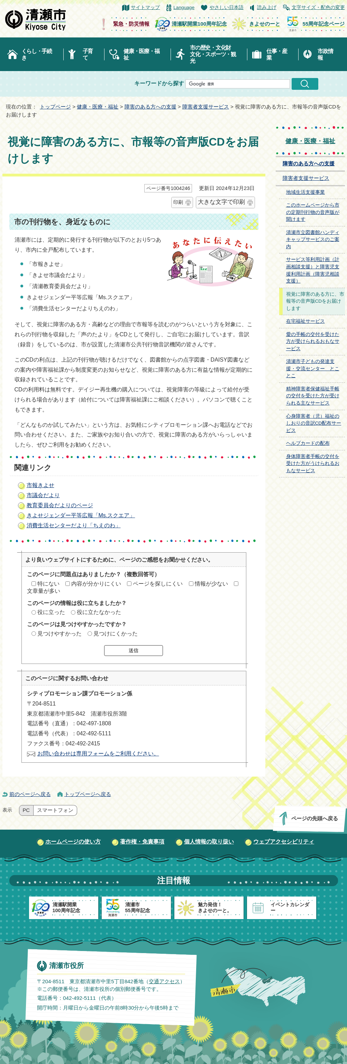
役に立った (51, 612)
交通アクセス (164, 981)
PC (26, 810)
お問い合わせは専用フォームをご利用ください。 (98, 753)
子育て (88, 54)
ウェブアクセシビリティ (283, 842)
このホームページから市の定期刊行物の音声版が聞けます (312, 212)
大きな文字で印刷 (221, 202)
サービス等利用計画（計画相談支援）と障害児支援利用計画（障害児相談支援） (312, 270)
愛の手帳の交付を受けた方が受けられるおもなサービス (312, 341)
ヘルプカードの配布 (308, 443)
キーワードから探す (159, 83)
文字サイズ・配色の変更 (318, 7)
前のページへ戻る (30, 794)
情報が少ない (211, 584)
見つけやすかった (59, 634)
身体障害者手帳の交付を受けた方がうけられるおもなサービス (312, 463)
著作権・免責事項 (142, 842)
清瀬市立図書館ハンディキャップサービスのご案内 (312, 239)
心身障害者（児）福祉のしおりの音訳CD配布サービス (313, 423)
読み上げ (266, 7)
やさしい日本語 (227, 7)
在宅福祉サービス (305, 321)
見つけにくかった (115, 634)
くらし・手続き (36, 54)
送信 (133, 650)
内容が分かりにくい (96, 584)
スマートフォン (55, 810)
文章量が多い (43, 591)
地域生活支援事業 (305, 192)
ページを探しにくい (158, 584)
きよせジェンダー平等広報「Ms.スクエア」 (81, 515)
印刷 (178, 202)
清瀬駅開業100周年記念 (199, 24)
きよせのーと (264, 24)
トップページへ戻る (87, 794)
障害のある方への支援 (150, 107)
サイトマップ (145, 7)
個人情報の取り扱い (209, 842)
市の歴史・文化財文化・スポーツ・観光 (213, 54)
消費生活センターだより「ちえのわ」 (74, 525)
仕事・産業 (276, 54)
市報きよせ (40, 485)
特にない (48, 584)
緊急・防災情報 (131, 24)
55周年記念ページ (324, 24)
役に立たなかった (99, 612)
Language (183, 7)
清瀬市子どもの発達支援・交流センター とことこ (312, 368)
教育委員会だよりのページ (60, 505)
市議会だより (43, 495)
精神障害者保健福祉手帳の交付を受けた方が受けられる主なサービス (312, 396)
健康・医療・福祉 (141, 54)
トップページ (55, 107)
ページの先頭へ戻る (314, 818)
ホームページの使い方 (73, 842)
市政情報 (325, 54)
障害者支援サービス (205, 107)
